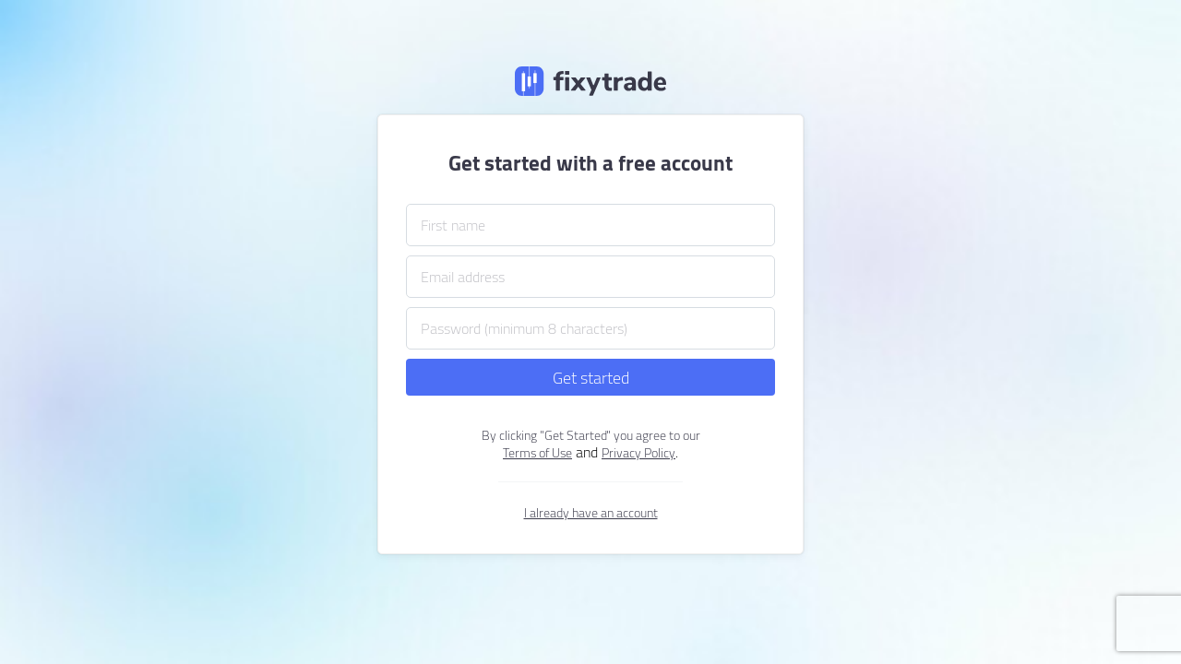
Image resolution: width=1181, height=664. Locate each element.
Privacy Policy (638, 453)
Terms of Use (537, 453)
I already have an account (591, 513)
